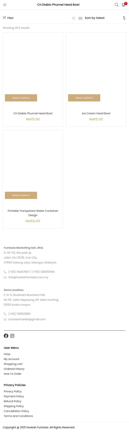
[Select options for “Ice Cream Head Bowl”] (84, 97)
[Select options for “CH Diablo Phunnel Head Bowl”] (21, 97)
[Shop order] (103, 18)
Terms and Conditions (18, 416)
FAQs (7, 354)
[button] (123, 4)
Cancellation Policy (16, 411)
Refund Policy (12, 401)
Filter (8, 18)
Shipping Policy (14, 406)
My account (11, 359)
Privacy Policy (13, 391)
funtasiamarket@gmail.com (27, 319)
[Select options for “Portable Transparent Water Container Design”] (21, 195)
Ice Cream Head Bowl (96, 113)
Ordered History (14, 369)
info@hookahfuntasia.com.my (28, 277)
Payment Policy (14, 396)
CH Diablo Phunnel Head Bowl (32, 113)
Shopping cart (13, 364)
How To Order (13, 374)
